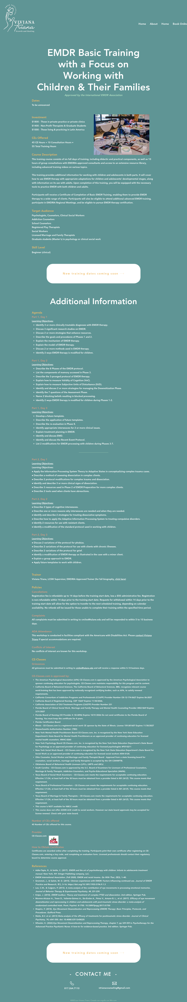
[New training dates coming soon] (94, 273)
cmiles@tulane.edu (91, 619)
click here (120, 579)
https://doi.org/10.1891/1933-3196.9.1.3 (87, 884)
